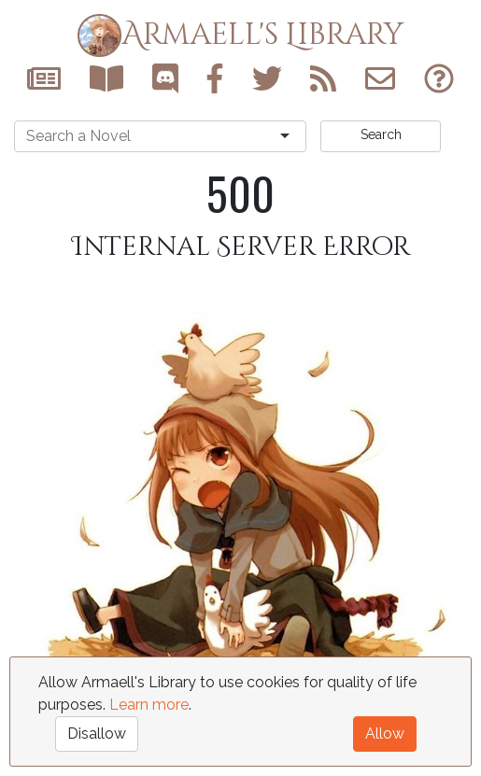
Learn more (149, 704)
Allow (384, 733)
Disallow (96, 733)
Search (381, 134)
